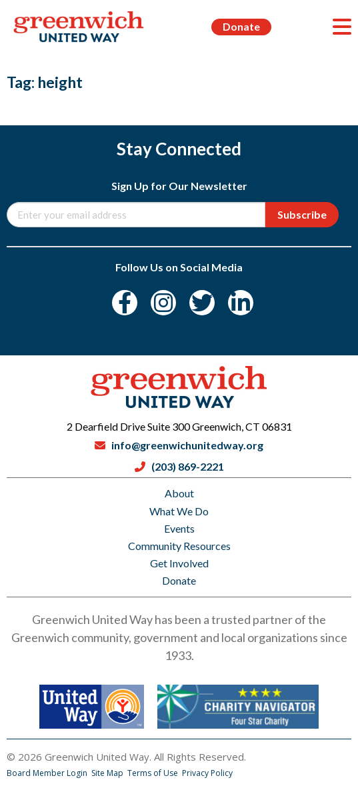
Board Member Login (48, 773)
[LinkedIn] (240, 302)
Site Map (108, 773)
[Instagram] (163, 302)
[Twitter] (202, 302)
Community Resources (179, 545)
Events (179, 528)
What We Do (179, 511)
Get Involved (179, 563)
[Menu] (342, 26)
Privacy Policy (207, 773)
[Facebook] (124, 302)
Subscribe (302, 214)
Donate (241, 26)
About (179, 493)
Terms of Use (153, 773)
